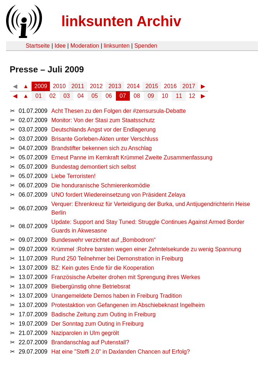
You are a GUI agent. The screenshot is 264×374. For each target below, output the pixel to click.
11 (179, 96)
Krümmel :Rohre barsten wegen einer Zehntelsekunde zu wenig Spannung (146, 249)
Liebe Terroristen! (73, 176)
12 (192, 96)
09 (151, 96)
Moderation (84, 46)
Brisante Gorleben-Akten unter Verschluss (104, 139)
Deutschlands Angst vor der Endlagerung (103, 129)
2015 (151, 86)
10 (165, 96)
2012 (96, 86)
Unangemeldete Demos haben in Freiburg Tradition (116, 296)
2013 (114, 86)
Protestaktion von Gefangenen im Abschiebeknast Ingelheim (128, 305)
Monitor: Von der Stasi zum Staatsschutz (103, 120)
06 (108, 96)
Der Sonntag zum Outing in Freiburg (97, 324)
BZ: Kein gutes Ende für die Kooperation (102, 268)
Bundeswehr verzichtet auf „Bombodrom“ (103, 240)
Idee (60, 46)
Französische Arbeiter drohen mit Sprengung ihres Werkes (125, 277)
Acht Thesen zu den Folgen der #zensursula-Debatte (118, 111)
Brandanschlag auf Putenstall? (90, 342)
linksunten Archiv (121, 21)
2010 (59, 86)
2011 (77, 86)
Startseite (37, 46)
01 (39, 96)
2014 (133, 86)
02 (53, 96)
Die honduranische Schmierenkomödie (100, 185)
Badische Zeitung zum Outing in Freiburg (103, 314)
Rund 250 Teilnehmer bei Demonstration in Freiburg (117, 258)
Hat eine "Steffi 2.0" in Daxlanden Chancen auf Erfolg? (120, 352)
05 (94, 96)
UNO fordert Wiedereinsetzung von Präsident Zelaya (118, 195)
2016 (170, 86)
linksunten (116, 46)
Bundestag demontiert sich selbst (93, 167)
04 (80, 96)
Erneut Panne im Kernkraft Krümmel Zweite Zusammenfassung (131, 157)
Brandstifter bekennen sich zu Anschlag (101, 148)
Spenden (145, 46)
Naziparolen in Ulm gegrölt (85, 333)
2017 (189, 86)
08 (137, 96)
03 (66, 96)
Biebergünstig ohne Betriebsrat (90, 286)
